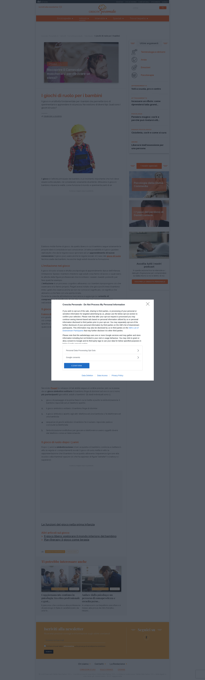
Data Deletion (87, 375)
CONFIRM (76, 366)
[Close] (148, 304)
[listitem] (102, 350)
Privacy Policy (117, 375)
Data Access (102, 375)
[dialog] (102, 340)
